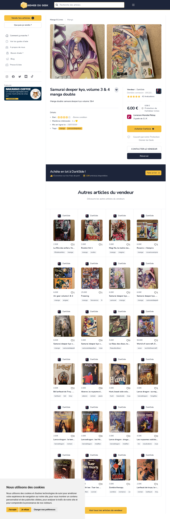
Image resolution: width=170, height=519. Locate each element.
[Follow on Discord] (26, 77)
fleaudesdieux (115, 348)
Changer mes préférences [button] (44, 510)
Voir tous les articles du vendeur (105, 510)
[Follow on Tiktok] (32, 77)
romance (122, 492)
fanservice (94, 300)
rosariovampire (152, 252)
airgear (65, 300)
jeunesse (102, 396)
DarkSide (140, 89)
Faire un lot (153, 173)
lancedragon (142, 396)
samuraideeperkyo (74, 128)
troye (157, 492)
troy (70, 396)
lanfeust (57, 396)
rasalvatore (147, 444)
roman (92, 396)
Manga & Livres (56, 19)
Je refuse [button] (25, 510)
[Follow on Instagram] (7, 77)
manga (62, 128)
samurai (113, 300)
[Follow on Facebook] (13, 77)
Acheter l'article (144, 128)
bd (65, 396)
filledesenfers (59, 252)
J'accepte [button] (12, 510)
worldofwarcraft (151, 348)
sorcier (93, 492)
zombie (113, 492)
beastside (120, 396)
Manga (70, 19)
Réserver (144, 156)
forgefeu (154, 396)
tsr (139, 444)
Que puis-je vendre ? (23, 25)
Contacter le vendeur (144, 149)
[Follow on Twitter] (20, 77)
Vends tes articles (22, 18)
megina (121, 252)
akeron (84, 396)
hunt (111, 396)
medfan (98, 444)
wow (140, 348)
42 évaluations (148, 96)
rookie (93, 252)
